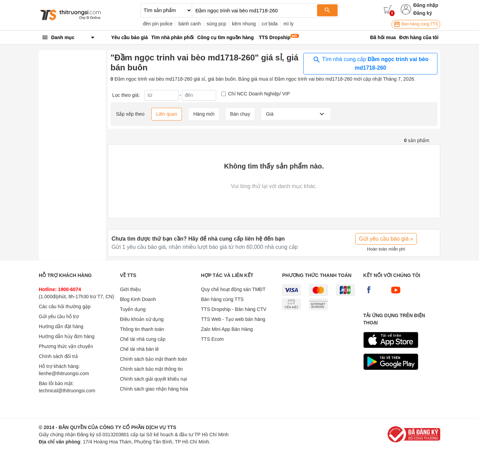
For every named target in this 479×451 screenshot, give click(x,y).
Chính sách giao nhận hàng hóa (154, 389)
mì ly (288, 23)
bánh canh (189, 23)
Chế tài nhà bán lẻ (139, 349)
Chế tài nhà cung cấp (142, 339)
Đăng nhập (425, 5)
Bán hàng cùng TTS (416, 24)
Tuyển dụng (132, 309)
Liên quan (166, 114)
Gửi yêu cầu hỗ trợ (59, 316)
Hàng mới (203, 114)
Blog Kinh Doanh (138, 299)
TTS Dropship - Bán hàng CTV (234, 309)
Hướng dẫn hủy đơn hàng (66, 336)
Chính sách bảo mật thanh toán (153, 359)
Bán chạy (240, 114)
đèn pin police (158, 23)
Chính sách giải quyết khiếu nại (153, 379)
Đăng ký (422, 13)
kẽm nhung (244, 23)
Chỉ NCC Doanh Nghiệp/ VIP (259, 93)
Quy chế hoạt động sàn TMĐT (233, 289)
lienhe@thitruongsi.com (64, 373)
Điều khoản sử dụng (141, 319)
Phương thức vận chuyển (66, 346)
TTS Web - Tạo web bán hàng (233, 319)
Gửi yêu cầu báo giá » (386, 239)
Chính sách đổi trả (58, 356)
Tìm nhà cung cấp (371, 63)
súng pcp (216, 23)
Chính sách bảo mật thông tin (151, 369)
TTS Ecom (212, 339)
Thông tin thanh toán (142, 329)
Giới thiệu (130, 289)
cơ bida (270, 23)
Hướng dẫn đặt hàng (61, 326)
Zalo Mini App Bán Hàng (227, 329)
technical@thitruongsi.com (67, 390)
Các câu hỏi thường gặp (65, 306)
